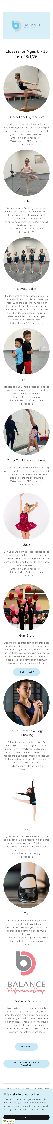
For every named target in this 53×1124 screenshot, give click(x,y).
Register (26, 1046)
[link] (26, 26)
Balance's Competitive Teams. (26, 319)
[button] (6, 7)
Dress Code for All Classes (26, 1063)
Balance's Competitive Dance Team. (26, 1031)
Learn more (26, 672)
